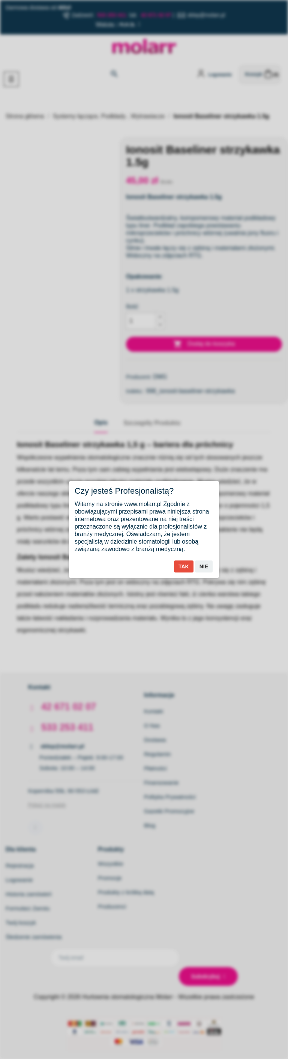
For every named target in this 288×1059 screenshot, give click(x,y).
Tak (183, 566)
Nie (204, 566)
